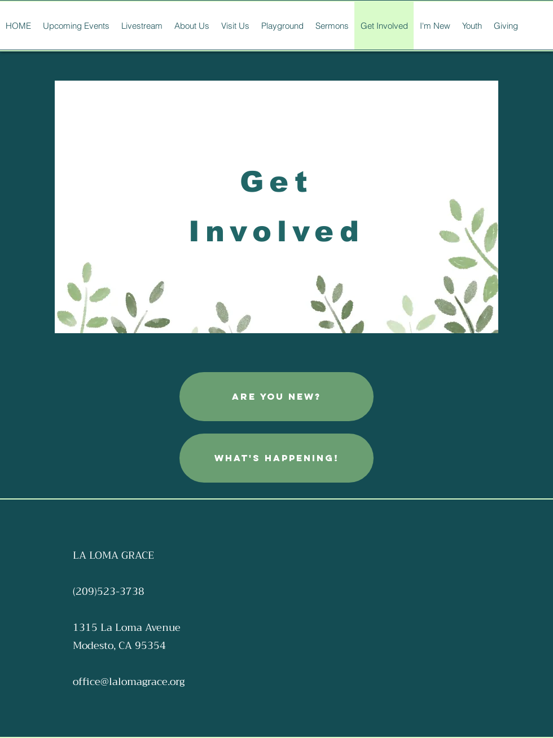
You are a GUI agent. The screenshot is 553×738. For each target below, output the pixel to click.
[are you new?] (276, 396)
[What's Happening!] (276, 458)
